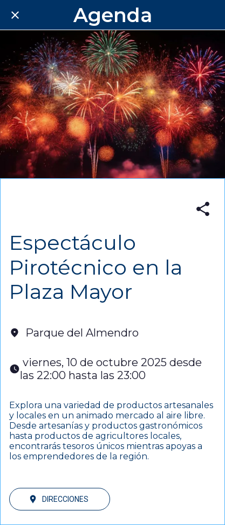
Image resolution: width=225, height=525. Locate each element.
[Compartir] (203, 209)
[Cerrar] (15, 15)
